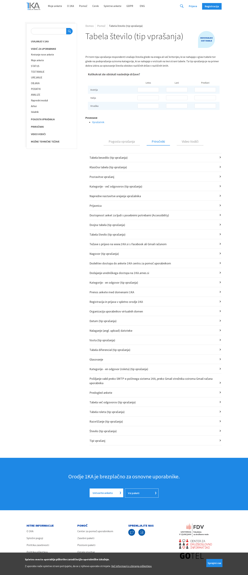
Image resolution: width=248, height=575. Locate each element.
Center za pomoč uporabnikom (95, 531)
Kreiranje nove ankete (42, 54)
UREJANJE (36, 77)
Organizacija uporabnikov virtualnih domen (116, 311)
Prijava (193, 6)
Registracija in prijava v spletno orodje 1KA (116, 302)
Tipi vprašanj (97, 441)
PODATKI (36, 89)
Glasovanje (96, 359)
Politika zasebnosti (38, 544)
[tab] (122, 142)
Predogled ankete (100, 393)
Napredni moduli (39, 100)
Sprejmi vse (214, 563)
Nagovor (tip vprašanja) (104, 254)
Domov (89, 25)
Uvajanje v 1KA (40, 41)
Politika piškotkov (37, 551)
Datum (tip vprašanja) (103, 321)
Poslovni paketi (86, 544)
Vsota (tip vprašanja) (102, 340)
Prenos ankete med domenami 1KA (111, 292)
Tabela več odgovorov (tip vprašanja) (112, 402)
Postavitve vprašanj (101, 177)
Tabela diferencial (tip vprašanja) (109, 350)
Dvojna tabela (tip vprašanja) (107, 225)
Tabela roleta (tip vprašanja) (107, 412)
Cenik (95, 6)
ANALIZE (35, 94)
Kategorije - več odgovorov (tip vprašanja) (115, 186)
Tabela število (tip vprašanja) (107, 234)
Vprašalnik (98, 122)
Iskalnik (35, 111)
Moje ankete (55, 6)
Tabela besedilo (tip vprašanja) (108, 158)
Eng (142, 6)
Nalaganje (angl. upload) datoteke (110, 331)
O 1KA (70, 6)
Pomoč (83, 6)
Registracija (212, 6)
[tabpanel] (153, 299)
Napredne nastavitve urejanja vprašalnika (115, 196)
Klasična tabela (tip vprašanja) (108, 167)
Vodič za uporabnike (43, 48)
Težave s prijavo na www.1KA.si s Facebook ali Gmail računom (128, 244)
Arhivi (34, 106)
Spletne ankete (112, 6)
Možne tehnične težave (45, 141)
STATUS (35, 66)
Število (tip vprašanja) (103, 431)
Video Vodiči (190, 141)
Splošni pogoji (35, 537)
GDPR (129, 6)
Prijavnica (95, 206)
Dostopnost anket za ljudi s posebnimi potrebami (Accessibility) (129, 215)
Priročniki (37, 126)
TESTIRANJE (37, 71)
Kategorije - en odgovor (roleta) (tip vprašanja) (118, 369)
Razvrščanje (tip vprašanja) (106, 421)
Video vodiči (38, 134)
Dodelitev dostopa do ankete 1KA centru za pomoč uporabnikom (130, 263)
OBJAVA (35, 83)
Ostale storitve (86, 551)
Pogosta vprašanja (43, 119)
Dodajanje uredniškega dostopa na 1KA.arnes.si (119, 273)
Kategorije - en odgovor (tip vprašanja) (113, 282)
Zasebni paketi (85, 537)
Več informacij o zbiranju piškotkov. (131, 566)
